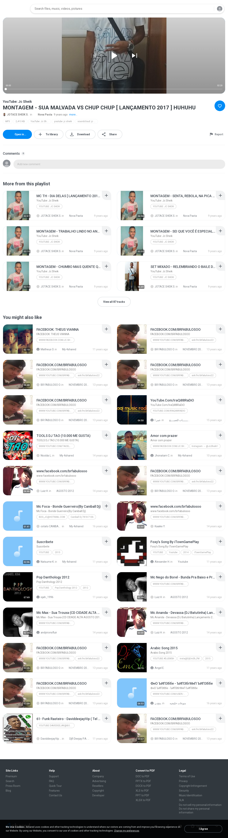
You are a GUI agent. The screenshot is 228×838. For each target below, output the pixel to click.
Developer (98, 795)
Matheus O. (45, 349)
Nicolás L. (44, 455)
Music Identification (190, 795)
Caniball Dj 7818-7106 (82, 517)
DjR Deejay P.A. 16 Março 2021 (77, 738)
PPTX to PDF (143, 781)
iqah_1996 (44, 597)
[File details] (18, 205)
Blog (8, 790)
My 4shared (67, 349)
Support (54, 776)
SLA (181, 800)
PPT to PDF (142, 795)
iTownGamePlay (202, 552)
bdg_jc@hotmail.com (52, 517)
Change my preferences (126, 830)
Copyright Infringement (193, 785)
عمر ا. (155, 420)
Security (184, 790)
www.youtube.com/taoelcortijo (56, 446)
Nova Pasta (43, 114)
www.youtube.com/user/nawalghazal (170, 694)
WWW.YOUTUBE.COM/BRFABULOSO (170, 340)
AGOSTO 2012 (63, 490)
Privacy (183, 781)
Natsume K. (45, 561)
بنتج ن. (156, 703)
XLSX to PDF (143, 800)
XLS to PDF (142, 790)
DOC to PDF (142, 776)
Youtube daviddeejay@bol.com (56, 725)
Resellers (97, 785)
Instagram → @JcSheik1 (205, 446)
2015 (57, 552)
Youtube (44, 552)
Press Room (13, 785)
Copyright (98, 790)
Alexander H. (160, 561)
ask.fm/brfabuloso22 (203, 340)
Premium (11, 776)
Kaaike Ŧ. (157, 526)
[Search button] (208, 8)
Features (54, 790)
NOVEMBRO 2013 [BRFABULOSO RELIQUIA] (191, 349)
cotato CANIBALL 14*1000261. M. (48, 526)
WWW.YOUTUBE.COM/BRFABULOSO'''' (170, 584)
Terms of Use (187, 776)
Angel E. (157, 667)
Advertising (99, 781)
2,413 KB (20, 121)
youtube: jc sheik (63, 121)
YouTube (44, 587)
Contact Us (55, 795)
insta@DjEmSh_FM (190, 658)
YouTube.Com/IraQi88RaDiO (169, 410)
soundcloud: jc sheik (88, 121)
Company (98, 776)
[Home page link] (15, 8)
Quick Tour (55, 785)
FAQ (51, 781)
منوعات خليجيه (175, 703)
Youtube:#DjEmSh (163, 658)
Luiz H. (42, 490)
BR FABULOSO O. (162, 349)
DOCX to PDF (143, 785)
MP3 (7, 121)
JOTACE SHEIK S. (15, 114)
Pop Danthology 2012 (66, 587)
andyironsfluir (46, 632)
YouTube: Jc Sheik (40, 121)
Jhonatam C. (160, 455)
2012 (85, 587)
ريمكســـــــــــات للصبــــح (177, 420)
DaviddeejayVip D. (48, 738)
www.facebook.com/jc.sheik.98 (56, 340)
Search (10, 781)
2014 (185, 552)
